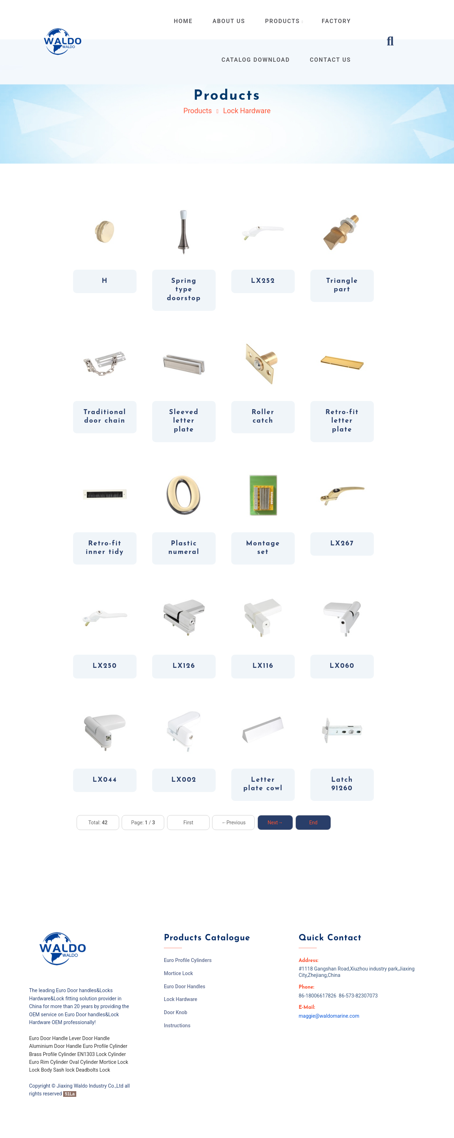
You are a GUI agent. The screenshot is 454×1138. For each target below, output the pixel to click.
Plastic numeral (184, 548)
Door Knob (175, 1012)
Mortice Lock (178, 973)
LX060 (342, 666)
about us (228, 21)
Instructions (177, 1025)
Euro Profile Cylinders (188, 960)
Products (197, 110)
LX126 (183, 666)
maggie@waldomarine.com (329, 1016)
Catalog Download (256, 59)
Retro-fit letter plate (342, 421)
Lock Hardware (247, 110)
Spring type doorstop (184, 290)
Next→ (275, 822)
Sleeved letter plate (184, 421)
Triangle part (342, 285)
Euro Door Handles (184, 986)
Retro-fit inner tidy (105, 548)
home (183, 21)
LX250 (105, 666)
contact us (330, 59)
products (284, 21)
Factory (336, 21)
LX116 (263, 666)
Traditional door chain (104, 417)
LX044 (105, 780)
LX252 (263, 281)
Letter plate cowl (263, 784)
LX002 (183, 780)
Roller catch (263, 417)
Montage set (263, 548)
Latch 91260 (342, 784)
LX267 (342, 543)
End (313, 822)
